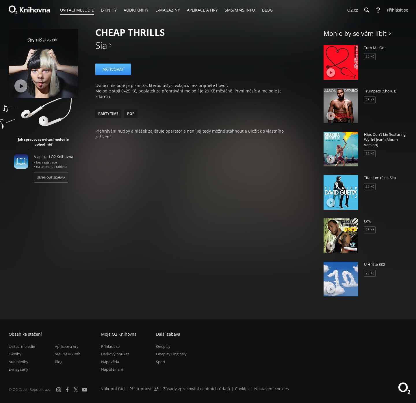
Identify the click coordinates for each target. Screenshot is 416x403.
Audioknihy (18, 361)
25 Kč (369, 56)
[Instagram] (58, 389)
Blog (58, 361)
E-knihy (15, 354)
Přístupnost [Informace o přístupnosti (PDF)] (140, 388)
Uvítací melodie (22, 346)
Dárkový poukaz (115, 354)
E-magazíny (18, 369)
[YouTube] (84, 389)
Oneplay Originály (171, 354)
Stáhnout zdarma (51, 177)
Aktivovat (113, 69)
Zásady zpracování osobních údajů (196, 388)
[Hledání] (366, 10)
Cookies (242, 388)
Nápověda (110, 361)
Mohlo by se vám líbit (355, 33)
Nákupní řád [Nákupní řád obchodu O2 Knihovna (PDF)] (113, 388)
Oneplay (163, 346)
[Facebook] (67, 389)
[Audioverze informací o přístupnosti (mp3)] (156, 389)
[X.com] (76, 389)
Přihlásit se (110, 346)
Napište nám (112, 369)
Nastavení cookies (271, 388)
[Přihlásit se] (396, 10)
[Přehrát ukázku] (21, 86)
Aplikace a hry (67, 346)
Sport (161, 361)
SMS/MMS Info (68, 354)
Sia (101, 45)
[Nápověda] (378, 10)
